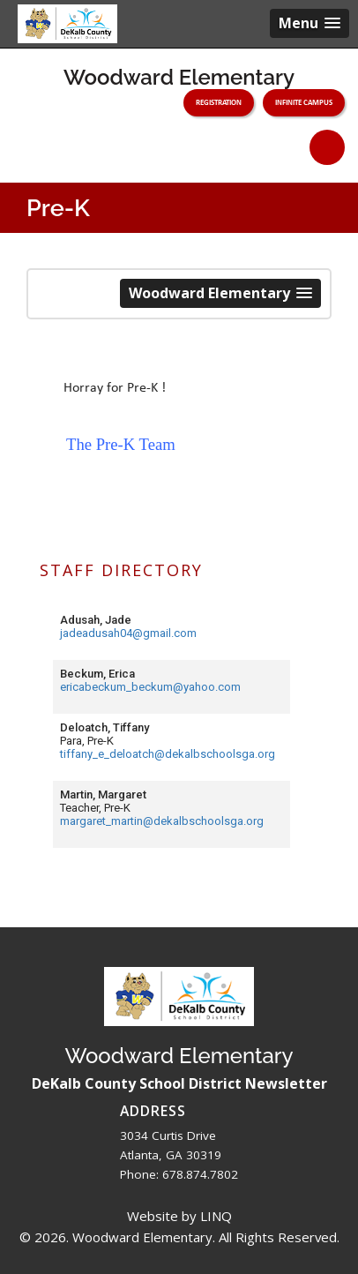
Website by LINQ (179, 1216)
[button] (309, 23)
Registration (219, 102)
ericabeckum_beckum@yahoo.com (150, 686)
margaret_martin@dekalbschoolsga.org (162, 821)
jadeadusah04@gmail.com (128, 633)
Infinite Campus (303, 102)
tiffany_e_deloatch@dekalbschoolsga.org (167, 754)
